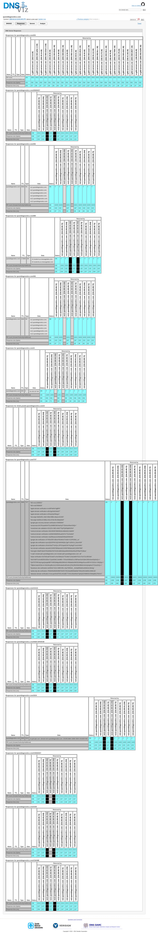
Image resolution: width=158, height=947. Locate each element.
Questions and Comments (75, 919)
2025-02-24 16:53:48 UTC (17, 19)
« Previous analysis (82, 19)
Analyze (42, 23)
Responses (21, 23)
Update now (42, 19)
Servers (32, 23)
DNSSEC (9, 23)
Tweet (139, 23)
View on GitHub (138, 5)
